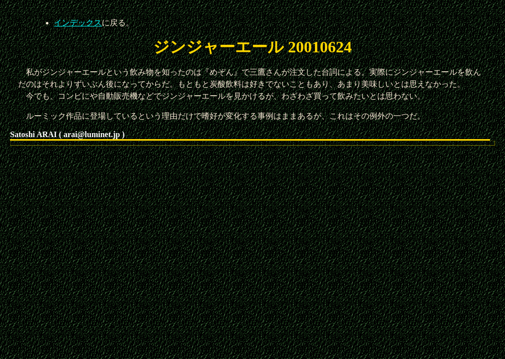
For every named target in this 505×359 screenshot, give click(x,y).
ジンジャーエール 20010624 (252, 47)
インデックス (78, 22)
